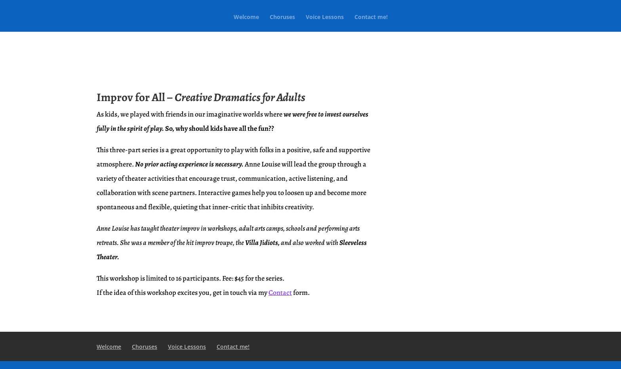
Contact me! (371, 17)
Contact (280, 292)
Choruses (282, 17)
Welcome (246, 17)
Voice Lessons (325, 17)
